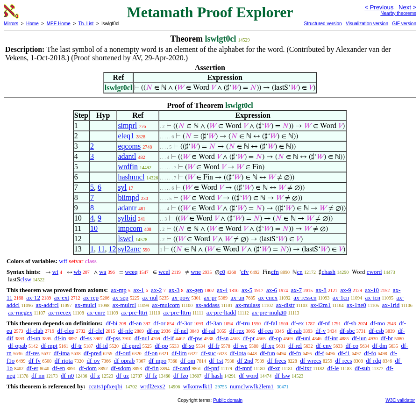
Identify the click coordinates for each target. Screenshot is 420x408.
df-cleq (66, 330)
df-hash (213, 375)
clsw (25, 279)
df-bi (111, 323)
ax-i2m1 (321, 304)
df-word (248, 375)
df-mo (377, 323)
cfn (275, 271)
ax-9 (346, 289)
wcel (164, 271)
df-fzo (180, 375)
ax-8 (321, 289)
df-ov (93, 360)
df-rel (295, 345)
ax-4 (222, 289)
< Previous (378, 7)
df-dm (379, 345)
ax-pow (180, 297)
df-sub (362, 368)
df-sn (222, 338)
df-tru (243, 323)
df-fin (152, 368)
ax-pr (210, 297)
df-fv (34, 360)
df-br (387, 338)
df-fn (295, 353)
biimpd (128, 197)
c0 (222, 271)
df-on (150, 353)
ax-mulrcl (124, 304)
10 (94, 228)
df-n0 (67, 375)
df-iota (238, 353)
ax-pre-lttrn (177, 312)
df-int (331, 338)
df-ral (208, 330)
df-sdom (121, 368)
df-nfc (125, 330)
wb (77, 271)
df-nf (324, 323)
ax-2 (156, 289)
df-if (168, 338)
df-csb (376, 330)
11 (101, 249)
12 (112, 249)
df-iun (359, 338)
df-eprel (131, 345)
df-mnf (243, 368)
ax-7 (296, 289)
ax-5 (247, 289)
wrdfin (128, 167)
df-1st (216, 360)
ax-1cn (341, 297)
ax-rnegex (20, 312)
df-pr (248, 338)
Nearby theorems (398, 13)
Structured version (323, 23)
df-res (33, 353)
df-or (159, 323)
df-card (181, 368)
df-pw (195, 338)
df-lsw (282, 375)
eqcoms (129, 146)
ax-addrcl (47, 304)
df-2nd (245, 360)
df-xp (267, 345)
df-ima (62, 353)
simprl (127, 125)
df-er (32, 368)
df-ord (123, 353)
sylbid (127, 218)
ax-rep (91, 297)
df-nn (37, 375)
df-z (95, 375)
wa (102, 271)
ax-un (237, 297)
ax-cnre (96, 312)
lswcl (126, 239)
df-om (187, 360)
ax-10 (372, 289)
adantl (127, 156)
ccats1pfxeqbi (105, 386)
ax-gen (194, 289)
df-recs (343, 360)
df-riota (64, 360)
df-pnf (212, 368)
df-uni (303, 338)
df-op (275, 338)
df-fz (151, 375)
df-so (188, 345)
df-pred (92, 353)
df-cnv (324, 345)
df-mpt (49, 345)
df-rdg (373, 360)
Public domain (227, 400)
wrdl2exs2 (152, 386)
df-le (333, 368)
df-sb (350, 323)
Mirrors (11, 23)
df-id (101, 345)
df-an (135, 323)
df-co (352, 345)
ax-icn (372, 297)
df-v (321, 330)
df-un (33, 338)
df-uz (122, 375)
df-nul (142, 338)
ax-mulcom (166, 304)
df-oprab (124, 360)
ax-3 (174, 289)
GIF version (404, 23)
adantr (127, 208)
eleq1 (126, 136)
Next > (407, 7)
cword (374, 271)
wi (55, 271)
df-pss (113, 338)
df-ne (153, 330)
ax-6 (271, 289)
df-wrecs (310, 360)
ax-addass (208, 304)
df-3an (214, 323)
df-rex (236, 330)
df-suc (208, 353)
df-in (60, 338)
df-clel (96, 330)
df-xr (274, 368)
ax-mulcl (85, 304)
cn (299, 271)
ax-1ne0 (356, 304)
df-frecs (276, 360)
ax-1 (139, 289)
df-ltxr (303, 368)
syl (122, 187)
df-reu (265, 330)
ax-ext (61, 297)
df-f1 (344, 353)
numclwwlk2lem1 (252, 386)
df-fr (214, 345)
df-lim (179, 353)
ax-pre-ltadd (221, 312)
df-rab (294, 330)
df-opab (17, 345)
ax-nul (150, 297)
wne (196, 271)
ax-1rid (391, 304)
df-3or (184, 323)
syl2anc (129, 249)
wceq (131, 271)
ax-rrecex (59, 312)
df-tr (76, 345)
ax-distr (285, 304)
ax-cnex (268, 297)
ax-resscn (304, 297)
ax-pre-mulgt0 (269, 312)
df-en (58, 368)
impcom (130, 228)
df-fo (370, 353)
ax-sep (120, 297)
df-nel (181, 330)
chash (328, 271)
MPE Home (59, 23)
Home (32, 23)
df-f (319, 353)
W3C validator (400, 400)
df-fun (267, 353)
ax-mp (119, 289)
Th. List (86, 23)
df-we (240, 345)
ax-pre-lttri (134, 312)
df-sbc (347, 330)
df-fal (270, 323)
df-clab (34, 330)
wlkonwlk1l (197, 386)
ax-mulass (247, 304)
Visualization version (367, 23)
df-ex (297, 323)
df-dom (88, 368)
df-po (161, 345)
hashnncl (131, 177)
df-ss (86, 338)
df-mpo (157, 360)
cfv (245, 271)
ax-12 (33, 297)
